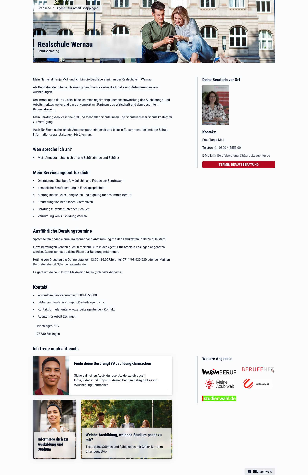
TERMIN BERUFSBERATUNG (239, 164)
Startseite (44, 8)
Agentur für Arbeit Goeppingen (77, 8)
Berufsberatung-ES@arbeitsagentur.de (59, 264)
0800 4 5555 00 (230, 148)
